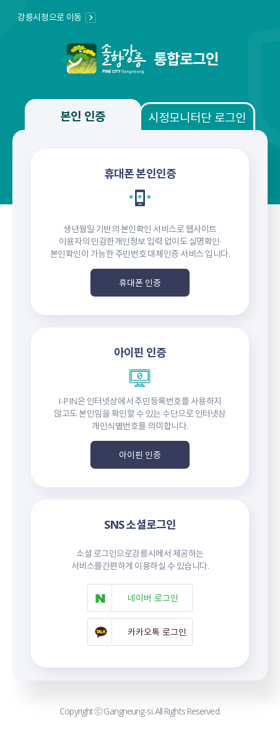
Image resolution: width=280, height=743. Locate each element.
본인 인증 (82, 115)
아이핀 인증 (140, 454)
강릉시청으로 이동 (49, 17)
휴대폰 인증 (140, 282)
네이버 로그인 (153, 597)
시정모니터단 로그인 (197, 117)
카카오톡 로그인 (157, 631)
